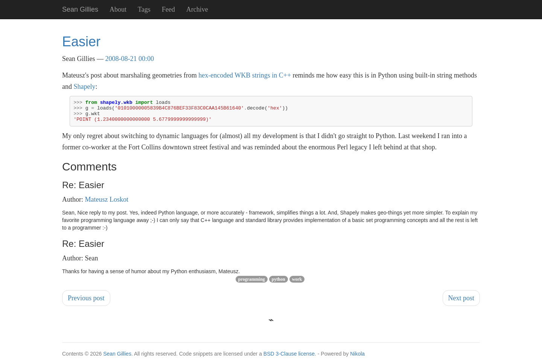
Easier (81, 41)
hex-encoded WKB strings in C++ (244, 75)
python (278, 283)
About (118, 9)
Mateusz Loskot (106, 204)
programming (251, 283)
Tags (144, 9)
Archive (197, 9)
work (297, 283)
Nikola (357, 358)
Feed (168, 9)
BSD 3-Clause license (289, 358)
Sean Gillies (117, 358)
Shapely (85, 86)
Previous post (86, 302)
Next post (461, 302)
